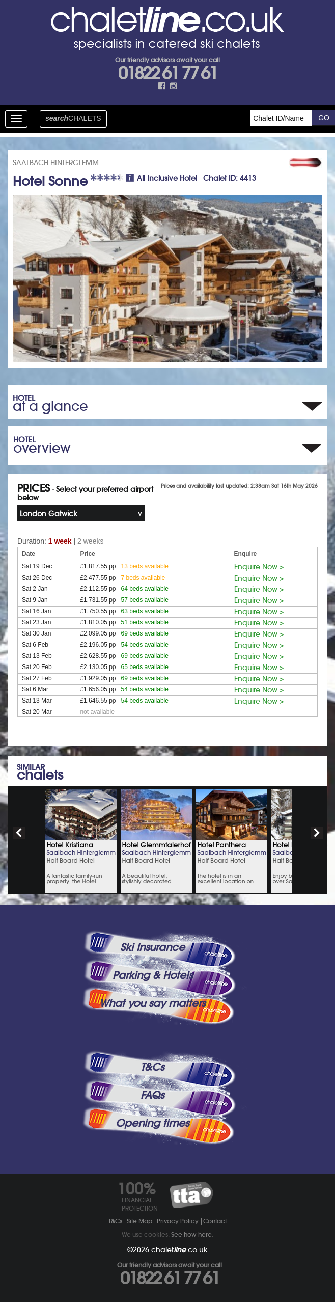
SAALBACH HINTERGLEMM (56, 162)
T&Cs (152, 1067)
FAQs (152, 1095)
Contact (215, 1221)
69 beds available (145, 633)
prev (19, 833)
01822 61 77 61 (167, 73)
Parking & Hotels (152, 975)
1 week (60, 541)
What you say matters (152, 1003)
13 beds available (145, 566)
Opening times (152, 1123)
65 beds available (145, 667)
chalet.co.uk (179, 1249)
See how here (191, 1235)
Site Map (139, 1221)
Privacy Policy (178, 1221)
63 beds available (145, 611)
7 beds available (143, 577)
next (317, 833)
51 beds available (145, 622)
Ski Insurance (152, 947)
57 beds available (145, 600)
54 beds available (145, 644)
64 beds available (145, 588)
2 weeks (90, 541)
